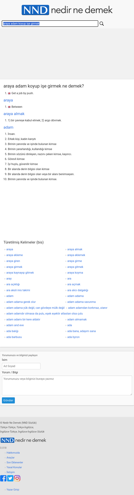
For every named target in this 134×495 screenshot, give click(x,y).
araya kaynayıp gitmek (20, 272)
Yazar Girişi (13, 489)
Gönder (8, 400)
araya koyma (75, 272)
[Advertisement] (67, 54)
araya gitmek (75, 267)
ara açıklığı (13, 284)
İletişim (11, 472)
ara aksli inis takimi (18, 290)
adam (8, 127)
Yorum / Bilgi (10, 372)
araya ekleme (14, 255)
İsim (4, 360)
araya (8, 100)
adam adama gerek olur (21, 302)
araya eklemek (76, 255)
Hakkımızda (13, 452)
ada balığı (12, 331)
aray (9, 278)
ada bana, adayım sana (81, 331)
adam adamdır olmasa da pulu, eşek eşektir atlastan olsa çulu (44, 313)
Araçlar (11, 457)
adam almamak (77, 319)
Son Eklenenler (15, 462)
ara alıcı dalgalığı (77, 290)
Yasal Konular (14, 467)
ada (69, 325)
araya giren (13, 261)
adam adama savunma (81, 302)
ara (69, 278)
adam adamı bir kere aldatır (23, 319)
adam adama (75, 296)
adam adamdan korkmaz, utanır (87, 307)
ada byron (73, 337)
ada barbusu (14, 337)
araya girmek (14, 267)
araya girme (74, 261)
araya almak (13, 113)
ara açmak (73, 284)
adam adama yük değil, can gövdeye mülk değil (35, 307)
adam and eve (15, 325)
